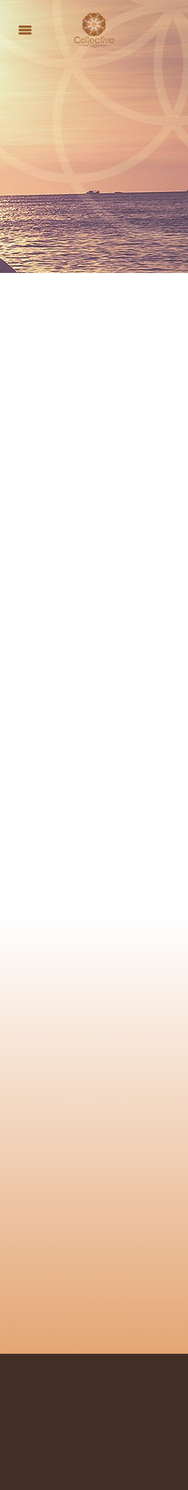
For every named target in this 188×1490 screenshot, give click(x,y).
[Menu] (25, 30)
